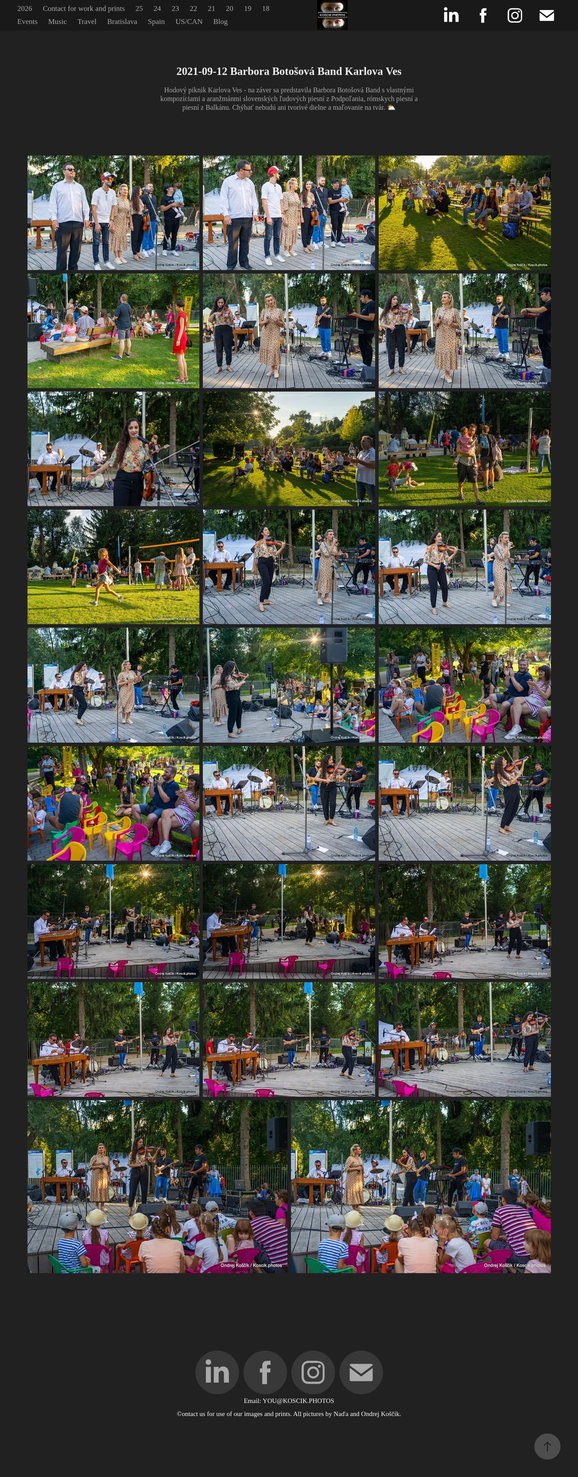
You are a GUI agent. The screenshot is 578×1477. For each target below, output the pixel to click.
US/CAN (188, 21)
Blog (220, 21)
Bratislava (122, 21)
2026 (24, 8)
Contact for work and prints (84, 8)
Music (57, 21)
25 (139, 8)
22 (193, 8)
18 (266, 8)
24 (157, 8)
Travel (86, 21)
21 (211, 8)
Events (27, 21)
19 (247, 8)
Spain (156, 21)
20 (229, 8)
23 (175, 8)
